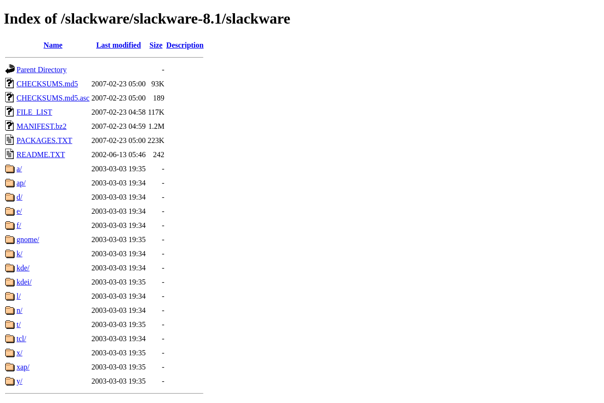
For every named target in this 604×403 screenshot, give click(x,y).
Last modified (118, 45)
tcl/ (21, 339)
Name (52, 45)
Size (156, 45)
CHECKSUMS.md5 (47, 84)
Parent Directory (42, 70)
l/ (19, 296)
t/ (19, 324)
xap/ (23, 367)
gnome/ (28, 239)
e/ (19, 211)
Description (184, 45)
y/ (19, 381)
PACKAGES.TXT (44, 140)
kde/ (23, 268)
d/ (19, 197)
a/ (19, 169)
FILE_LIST (34, 112)
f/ (19, 225)
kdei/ (24, 282)
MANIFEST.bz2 (42, 126)
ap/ (21, 183)
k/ (19, 254)
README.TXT (41, 155)
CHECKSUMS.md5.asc (53, 98)
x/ (19, 353)
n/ (19, 310)
